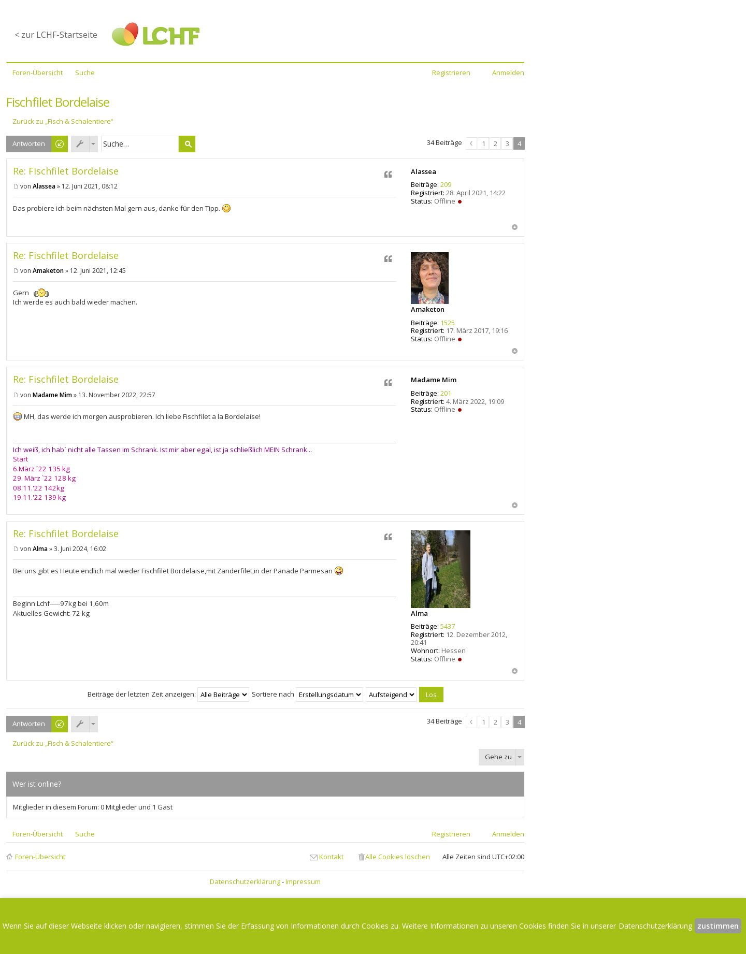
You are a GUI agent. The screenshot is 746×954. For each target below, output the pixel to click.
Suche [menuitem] (85, 72)
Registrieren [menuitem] (451, 72)
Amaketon (427, 309)
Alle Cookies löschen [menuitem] (397, 856)
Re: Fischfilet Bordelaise (66, 171)
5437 (447, 626)
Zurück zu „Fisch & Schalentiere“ (62, 121)
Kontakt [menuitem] (331, 856)
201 (445, 393)
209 (445, 184)
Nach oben (515, 227)
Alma (419, 613)
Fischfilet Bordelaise (57, 101)
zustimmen (718, 926)
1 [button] (483, 143)
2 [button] (495, 143)
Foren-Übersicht (40, 856)
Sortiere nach (307, 694)
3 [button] (507, 143)
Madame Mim (433, 379)
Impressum (303, 881)
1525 (447, 322)
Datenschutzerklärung (245, 881)
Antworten (28, 143)
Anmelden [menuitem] (508, 72)
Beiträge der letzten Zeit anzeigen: (168, 694)
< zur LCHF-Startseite (56, 34)
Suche (187, 144)
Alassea (423, 171)
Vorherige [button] (471, 143)
